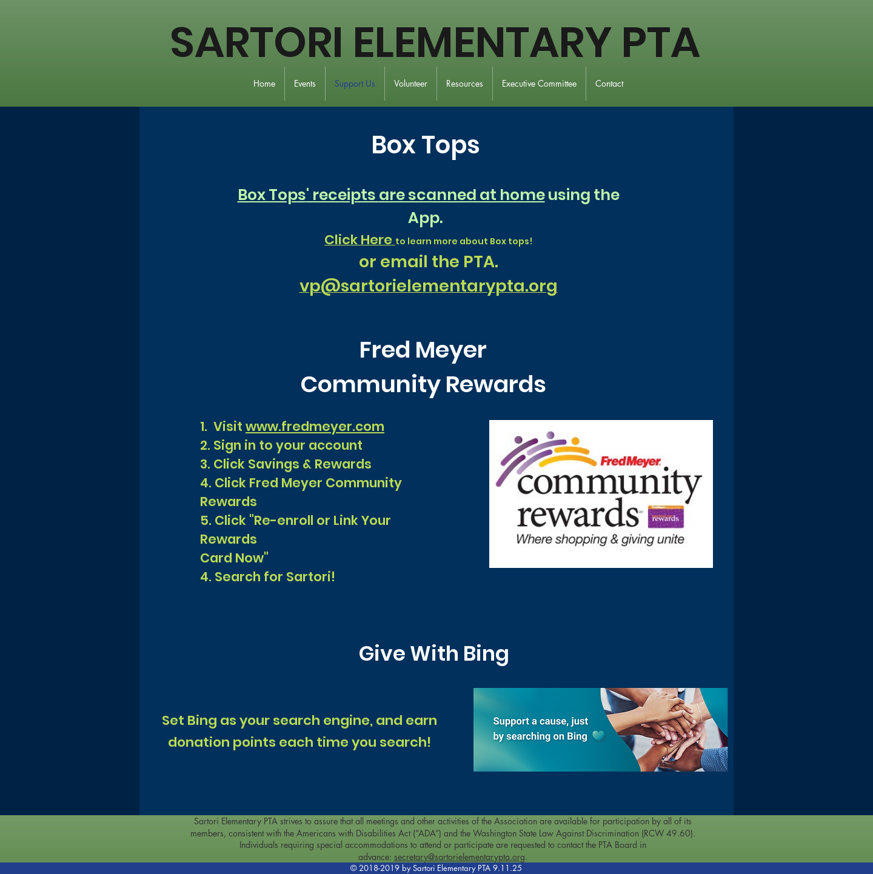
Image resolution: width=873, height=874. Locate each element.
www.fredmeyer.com (315, 426)
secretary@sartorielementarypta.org (459, 856)
